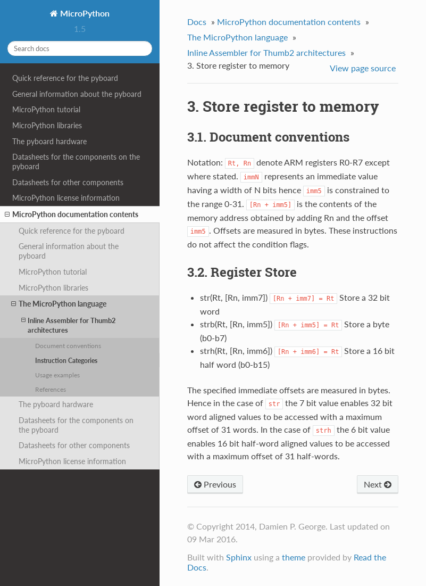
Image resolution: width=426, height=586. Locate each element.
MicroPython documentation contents (71, 214)
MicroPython (84, 13)
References (50, 389)
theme (293, 557)
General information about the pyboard (76, 93)
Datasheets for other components (67, 182)
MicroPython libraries (47, 125)
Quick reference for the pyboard (65, 77)
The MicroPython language (58, 304)
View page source (363, 68)
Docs (196, 21)
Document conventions (68, 345)
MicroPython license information (66, 197)
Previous (215, 484)
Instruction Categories (66, 360)
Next (377, 484)
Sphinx (239, 557)
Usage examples (57, 374)
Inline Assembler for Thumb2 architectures (68, 325)
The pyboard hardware (49, 141)
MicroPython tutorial (46, 109)
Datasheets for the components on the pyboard (76, 161)
